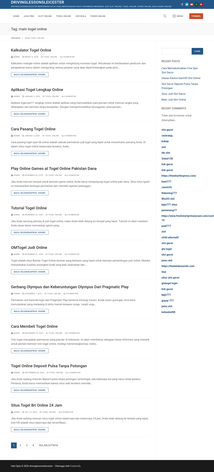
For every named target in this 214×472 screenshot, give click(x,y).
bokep (165, 141)
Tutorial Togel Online (29, 208)
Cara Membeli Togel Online (34, 326)
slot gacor (167, 129)
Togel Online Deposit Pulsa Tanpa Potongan (49, 366)
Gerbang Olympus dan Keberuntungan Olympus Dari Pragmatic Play (70, 287)
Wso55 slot (168, 198)
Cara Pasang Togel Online (33, 129)
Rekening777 (169, 193)
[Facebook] (182, 4)
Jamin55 (167, 187)
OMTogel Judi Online (29, 247)
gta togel (167, 248)
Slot (164, 271)
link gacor (167, 164)
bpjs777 (166, 294)
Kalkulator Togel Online (31, 50)
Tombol (196, 16)
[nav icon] (178, 16)
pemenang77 (169, 210)
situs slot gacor (171, 277)
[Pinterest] (201, 4)
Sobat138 (167, 158)
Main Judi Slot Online (174, 99)
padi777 (166, 225)
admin (15, 57)
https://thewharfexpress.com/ (179, 175)
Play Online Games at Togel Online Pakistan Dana (54, 168)
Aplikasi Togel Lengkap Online (37, 89)
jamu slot (167, 260)
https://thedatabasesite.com (178, 266)
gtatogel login (170, 283)
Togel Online (49, 57)
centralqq (167, 135)
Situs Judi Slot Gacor (174, 93)
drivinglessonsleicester (37, 2)
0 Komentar (67, 57)
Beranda (15, 38)
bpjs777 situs (169, 204)
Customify (75, 466)
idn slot (166, 152)
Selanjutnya (48, 445)
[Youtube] (191, 4)
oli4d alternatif (170, 237)
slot (164, 147)
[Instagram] (196, 4)
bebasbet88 (168, 312)
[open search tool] (165, 16)
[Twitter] (187, 4)
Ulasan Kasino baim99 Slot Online (181, 78)
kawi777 (166, 181)
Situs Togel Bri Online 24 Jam (36, 405)
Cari (197, 51)
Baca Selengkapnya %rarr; (30, 74)
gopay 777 (168, 300)
